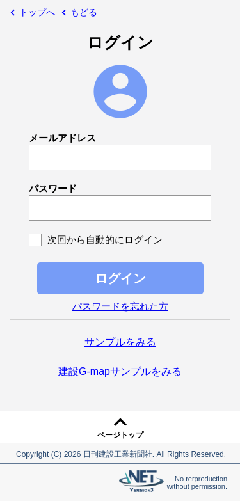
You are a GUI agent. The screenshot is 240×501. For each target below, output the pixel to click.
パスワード (53, 188)
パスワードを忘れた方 (120, 306)
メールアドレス (62, 137)
